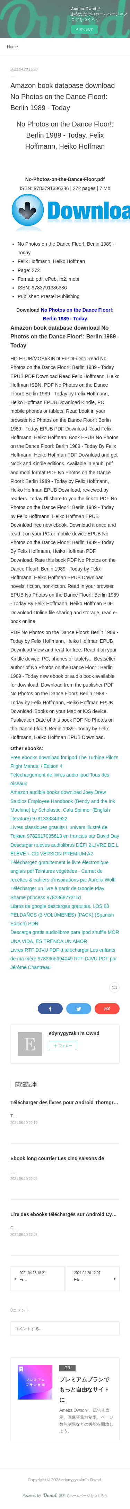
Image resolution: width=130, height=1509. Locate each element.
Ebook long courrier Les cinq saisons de (57, 1159)
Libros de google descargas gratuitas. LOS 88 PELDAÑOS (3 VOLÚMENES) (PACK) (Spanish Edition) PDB (62, 914)
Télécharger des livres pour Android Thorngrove (66, 1102)
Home (12, 46)
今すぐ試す (84, 29)
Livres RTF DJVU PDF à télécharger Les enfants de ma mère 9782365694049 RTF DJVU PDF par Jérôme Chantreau (63, 958)
